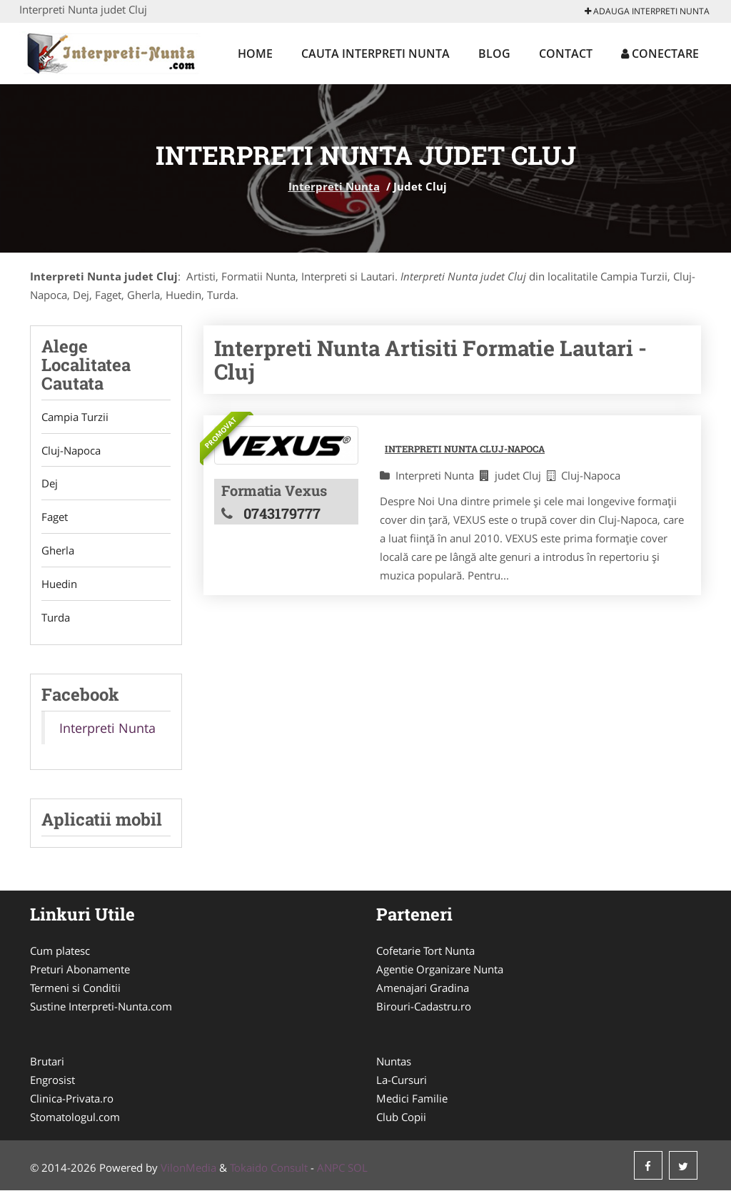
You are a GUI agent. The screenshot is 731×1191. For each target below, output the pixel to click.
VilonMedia (188, 1168)
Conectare (660, 53)
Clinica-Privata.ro (72, 1099)
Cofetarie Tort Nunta (425, 951)
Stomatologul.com (75, 1117)
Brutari (47, 1062)
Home (255, 53)
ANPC (331, 1168)
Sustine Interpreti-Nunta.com (101, 1007)
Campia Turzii (75, 417)
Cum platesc (60, 951)
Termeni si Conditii (75, 988)
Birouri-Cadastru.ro (423, 1007)
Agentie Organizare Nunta (439, 970)
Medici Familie (412, 1099)
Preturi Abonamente (80, 970)
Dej (49, 484)
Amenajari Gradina (422, 988)
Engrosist (52, 1080)
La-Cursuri (401, 1080)
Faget (54, 517)
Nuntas (393, 1062)
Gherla (57, 551)
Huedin (59, 584)
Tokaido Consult (269, 1168)
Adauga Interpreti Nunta (647, 11)
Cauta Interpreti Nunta (375, 53)
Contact (566, 53)
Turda (55, 618)
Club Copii (401, 1117)
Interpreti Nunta (334, 186)
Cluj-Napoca (71, 450)
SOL (358, 1168)
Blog (494, 53)
